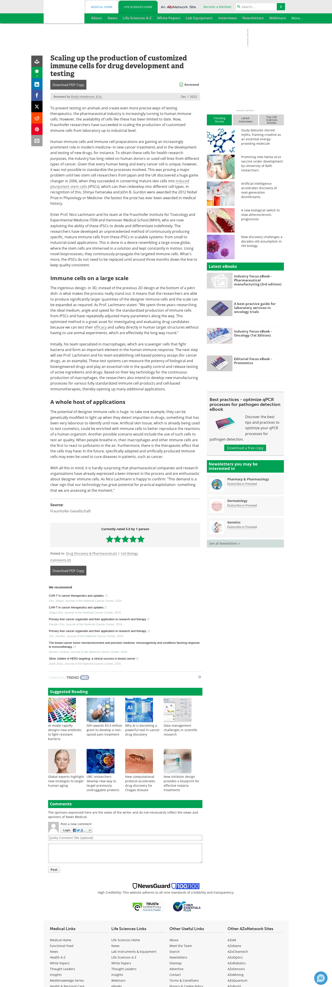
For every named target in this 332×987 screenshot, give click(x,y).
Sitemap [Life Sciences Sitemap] (175, 963)
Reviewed (191, 84)
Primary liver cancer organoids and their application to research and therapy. (99, 631)
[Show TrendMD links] (200, 677)
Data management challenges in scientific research (181, 729)
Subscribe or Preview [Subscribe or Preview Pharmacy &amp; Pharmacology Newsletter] (242, 484)
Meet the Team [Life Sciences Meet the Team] (180, 946)
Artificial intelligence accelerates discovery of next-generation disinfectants (259, 190)
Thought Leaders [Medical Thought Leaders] (62, 969)
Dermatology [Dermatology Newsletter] (237, 501)
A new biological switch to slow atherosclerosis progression (260, 214)
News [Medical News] (54, 951)
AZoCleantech (238, 951)
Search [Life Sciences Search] (174, 951)
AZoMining (236, 975)
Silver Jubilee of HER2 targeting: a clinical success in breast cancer (94, 659)
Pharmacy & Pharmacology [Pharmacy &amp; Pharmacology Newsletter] (248, 479)
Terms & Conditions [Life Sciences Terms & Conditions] (184, 980)
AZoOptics (235, 957)
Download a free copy (245, 447)
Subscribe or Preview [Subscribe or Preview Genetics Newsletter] (242, 527)
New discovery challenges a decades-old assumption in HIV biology (261, 241)
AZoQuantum (237, 980)
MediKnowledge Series (67, 980)
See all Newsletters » (224, 543)
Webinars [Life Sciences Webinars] (118, 980)
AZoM (232, 940)
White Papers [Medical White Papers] (60, 963)
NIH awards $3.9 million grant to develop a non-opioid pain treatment (104, 729)
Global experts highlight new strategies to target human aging (66, 781)
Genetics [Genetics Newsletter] (233, 522)
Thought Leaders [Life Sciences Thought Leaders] (123, 969)
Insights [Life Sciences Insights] (117, 975)
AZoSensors (236, 969)
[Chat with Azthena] (321, 978)
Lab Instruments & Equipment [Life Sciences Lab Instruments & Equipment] (133, 951)
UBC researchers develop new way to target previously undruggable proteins (103, 783)
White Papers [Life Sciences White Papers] (121, 963)
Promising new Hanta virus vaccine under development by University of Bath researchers (262, 163)
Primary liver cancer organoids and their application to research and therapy (99, 620)
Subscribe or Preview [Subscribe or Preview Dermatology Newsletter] (242, 505)
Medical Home (101, 7)
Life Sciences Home (138, 7)
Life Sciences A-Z (123, 957)
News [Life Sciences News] (115, 946)
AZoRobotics (237, 963)
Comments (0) (60, 560)
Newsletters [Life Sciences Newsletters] (178, 957)
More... (276, 18)
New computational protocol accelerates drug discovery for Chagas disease (140, 783)
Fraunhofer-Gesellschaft (70, 511)
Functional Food (61, 946)
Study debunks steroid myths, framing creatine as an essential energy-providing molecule (261, 137)
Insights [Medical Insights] (56, 975)
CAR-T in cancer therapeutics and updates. (78, 596)
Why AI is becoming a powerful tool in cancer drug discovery (142, 729)
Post (54, 869)
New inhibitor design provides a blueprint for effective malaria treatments (181, 783)
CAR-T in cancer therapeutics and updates (78, 608)
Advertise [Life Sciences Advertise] (176, 969)
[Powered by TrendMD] (69, 677)
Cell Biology (129, 553)
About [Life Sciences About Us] (173, 940)
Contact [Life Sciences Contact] (175, 975)
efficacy (100, 327)
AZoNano (234, 946)
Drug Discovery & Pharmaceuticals (91, 553)
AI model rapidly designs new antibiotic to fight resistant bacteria (65, 732)
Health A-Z (57, 957)
